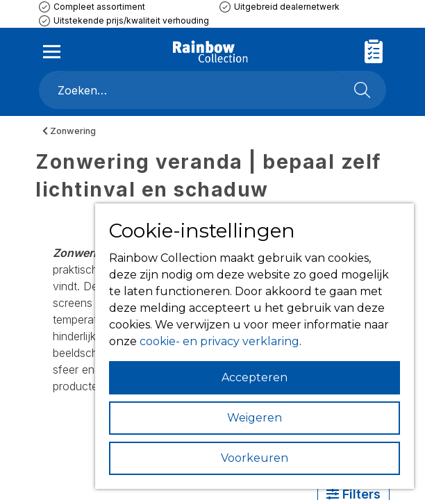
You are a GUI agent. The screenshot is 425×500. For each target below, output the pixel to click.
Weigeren (254, 417)
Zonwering (69, 131)
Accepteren (255, 377)
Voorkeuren (254, 458)
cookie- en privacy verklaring (219, 341)
